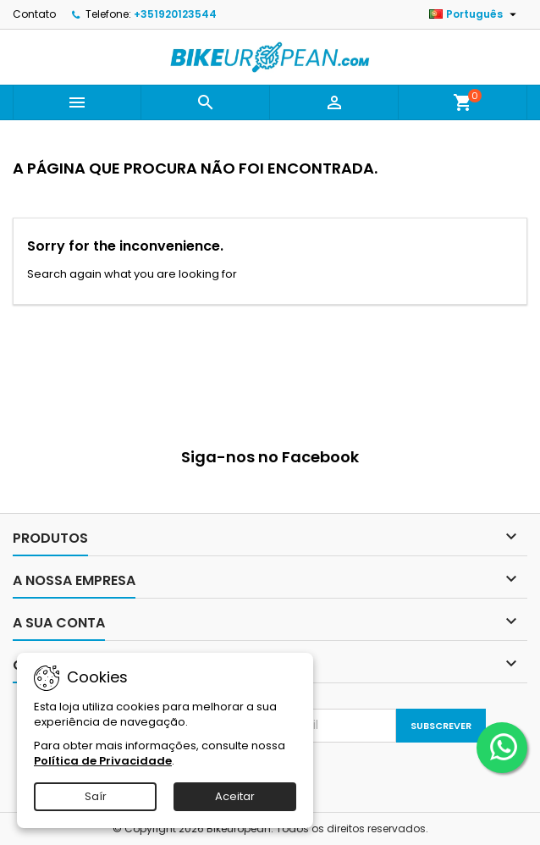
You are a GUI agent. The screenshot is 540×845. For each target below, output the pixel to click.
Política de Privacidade (103, 761)
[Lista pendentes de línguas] (475, 14)
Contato (34, 14)
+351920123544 (175, 14)
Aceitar (235, 796)
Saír (96, 796)
